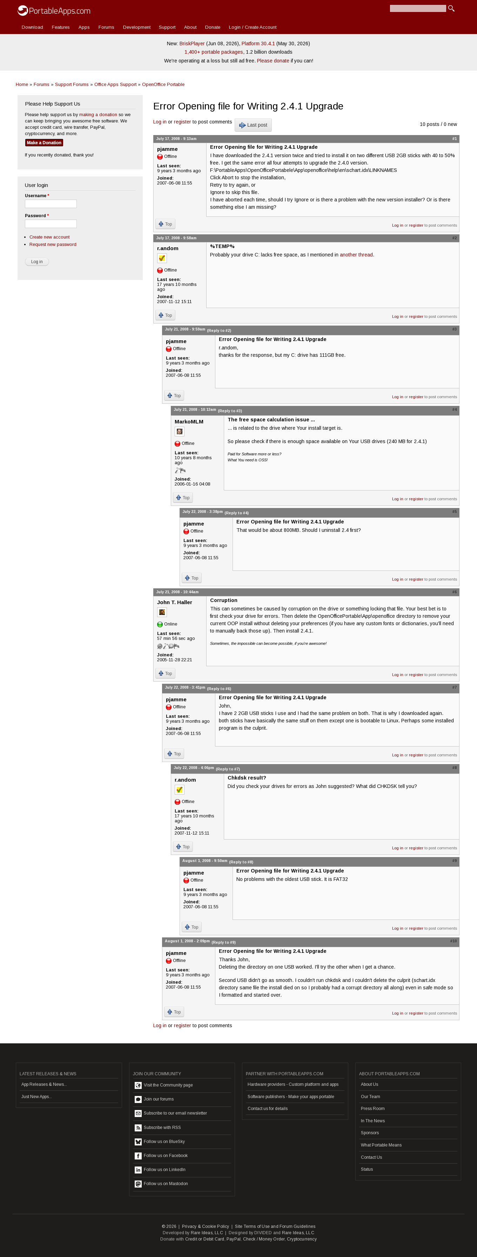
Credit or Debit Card (204, 1239)
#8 (454, 767)
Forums (106, 27)
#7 (454, 687)
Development (136, 27)
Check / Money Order (264, 1239)
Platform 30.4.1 (258, 43)
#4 (454, 409)
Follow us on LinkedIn (160, 1170)
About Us (369, 1084)
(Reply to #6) (219, 689)
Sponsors (370, 1132)
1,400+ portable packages (213, 52)
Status (367, 1169)
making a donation (98, 114)
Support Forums (72, 84)
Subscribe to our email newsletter (171, 1113)
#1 (454, 138)
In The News (373, 1120)
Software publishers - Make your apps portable (291, 1096)
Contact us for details (268, 1108)
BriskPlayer (192, 43)
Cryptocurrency (302, 1239)
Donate (212, 27)
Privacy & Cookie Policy (205, 1226)
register (182, 122)
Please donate (273, 60)
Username (37, 195)
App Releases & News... (44, 1084)
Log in (160, 122)
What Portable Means (381, 1145)
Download (32, 27)
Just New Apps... (36, 1096)
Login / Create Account (252, 27)
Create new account (49, 237)
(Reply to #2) (219, 330)
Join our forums (154, 1099)
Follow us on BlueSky (160, 1141)
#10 (453, 941)
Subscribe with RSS (158, 1127)
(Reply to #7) (228, 769)
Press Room (373, 1108)
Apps (84, 27)
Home (22, 84)
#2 (454, 238)
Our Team (370, 1096)
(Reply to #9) (223, 942)
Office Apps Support (115, 84)
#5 (454, 511)
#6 (454, 592)
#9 (454, 860)
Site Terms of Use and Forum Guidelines (275, 1226)
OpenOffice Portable (163, 84)
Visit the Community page (164, 1085)
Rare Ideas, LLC (207, 1232)
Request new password (52, 244)
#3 (454, 329)
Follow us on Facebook (161, 1155)
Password (37, 215)
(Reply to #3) (230, 411)
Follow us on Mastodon (161, 1184)
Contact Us (371, 1157)
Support (167, 27)
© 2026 (169, 1226)
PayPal (234, 1239)
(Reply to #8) (241, 862)
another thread (356, 255)
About (190, 27)
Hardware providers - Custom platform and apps (293, 1084)
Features (61, 27)
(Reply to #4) (236, 513)
